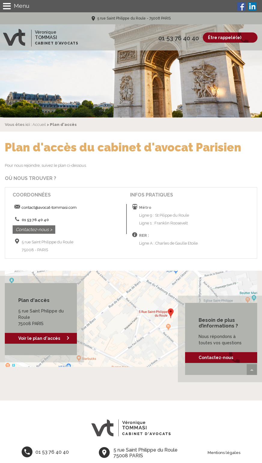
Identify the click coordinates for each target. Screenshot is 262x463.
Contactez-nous (216, 357)
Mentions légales (224, 452)
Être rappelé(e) (224, 37)
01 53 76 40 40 (178, 38)
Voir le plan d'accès (39, 338)
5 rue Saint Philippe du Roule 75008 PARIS (146, 452)
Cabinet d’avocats (56, 43)
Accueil (39, 124)
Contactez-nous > (34, 229)
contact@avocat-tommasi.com (49, 207)
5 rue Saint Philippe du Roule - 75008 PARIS (133, 18)
